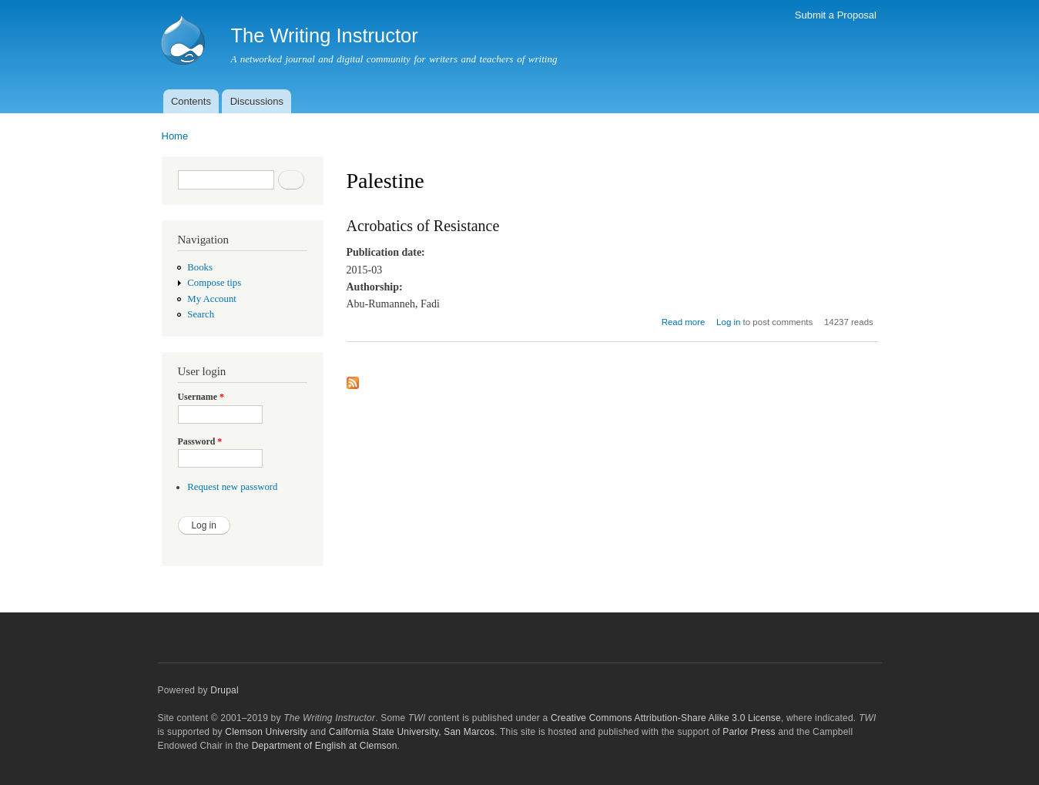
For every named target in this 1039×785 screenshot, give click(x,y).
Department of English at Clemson (324, 745)
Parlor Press (748, 731)
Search (200, 314)
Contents (191, 101)
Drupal (224, 690)
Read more (684, 322)
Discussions (256, 101)
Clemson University (266, 731)
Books (200, 267)
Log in (728, 322)
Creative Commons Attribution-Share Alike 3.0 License (666, 718)
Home (175, 136)
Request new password (232, 486)
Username (201, 396)
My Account (211, 299)
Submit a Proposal (835, 15)
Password (200, 441)
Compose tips (214, 282)
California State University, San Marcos (411, 731)
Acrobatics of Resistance (423, 225)
